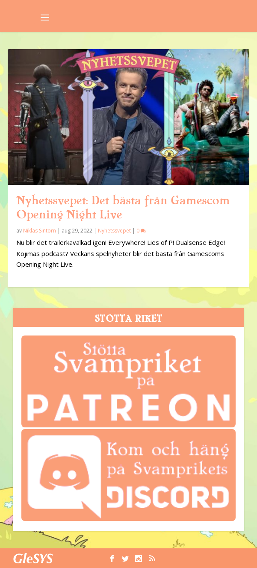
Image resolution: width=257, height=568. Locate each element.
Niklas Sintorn (39, 230)
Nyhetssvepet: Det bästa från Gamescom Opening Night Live (123, 207)
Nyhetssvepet (114, 230)
